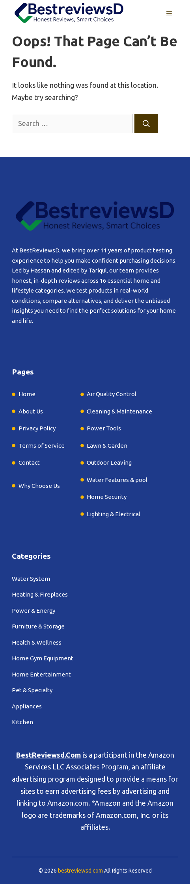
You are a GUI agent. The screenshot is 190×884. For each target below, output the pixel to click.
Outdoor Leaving (109, 462)
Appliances (27, 706)
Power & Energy (33, 610)
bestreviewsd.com (80, 870)
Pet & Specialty (32, 690)
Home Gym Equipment (42, 658)
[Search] (146, 123)
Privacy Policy (37, 428)
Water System (31, 578)
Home (27, 394)
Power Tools (104, 428)
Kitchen (22, 722)
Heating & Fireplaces (40, 594)
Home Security (107, 496)
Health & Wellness (36, 642)
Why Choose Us (39, 485)
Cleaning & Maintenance (119, 411)
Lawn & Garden (107, 445)
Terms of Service (42, 445)
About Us (31, 411)
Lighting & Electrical (113, 514)
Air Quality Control (111, 394)
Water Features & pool (117, 479)
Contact (29, 462)
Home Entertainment (41, 674)
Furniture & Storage (38, 626)
